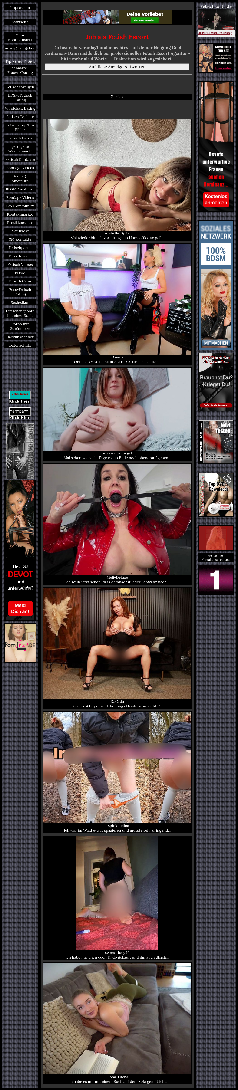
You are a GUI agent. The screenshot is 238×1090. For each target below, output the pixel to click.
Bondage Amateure (20, 178)
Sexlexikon (20, 302)
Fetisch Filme (20, 256)
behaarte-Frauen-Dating (20, 70)
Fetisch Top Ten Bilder (20, 127)
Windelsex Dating (20, 108)
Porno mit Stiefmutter (20, 326)
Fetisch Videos (20, 264)
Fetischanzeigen (20, 87)
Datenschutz (20, 345)
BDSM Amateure (20, 189)
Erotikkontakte (20, 222)
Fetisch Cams (20, 281)
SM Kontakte (20, 239)
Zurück (117, 96)
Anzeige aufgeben (20, 48)
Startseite (20, 22)
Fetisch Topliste (20, 116)
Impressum (20, 7)
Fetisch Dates (20, 138)
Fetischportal (20, 247)
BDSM (20, 272)
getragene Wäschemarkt (20, 148)
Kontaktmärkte (20, 214)
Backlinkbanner (20, 337)
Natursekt (20, 231)
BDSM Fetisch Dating (20, 97)
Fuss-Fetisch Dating (20, 291)
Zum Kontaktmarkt (20, 37)
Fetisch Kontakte (20, 159)
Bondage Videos (20, 167)
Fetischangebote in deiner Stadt (20, 313)
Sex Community (20, 206)
